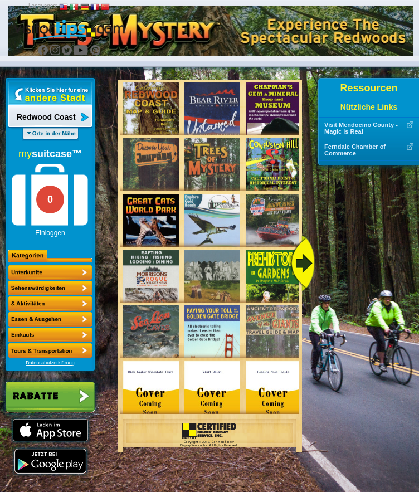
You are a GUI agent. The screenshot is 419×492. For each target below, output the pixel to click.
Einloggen (50, 233)
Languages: (42, 6)
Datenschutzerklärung (50, 363)
